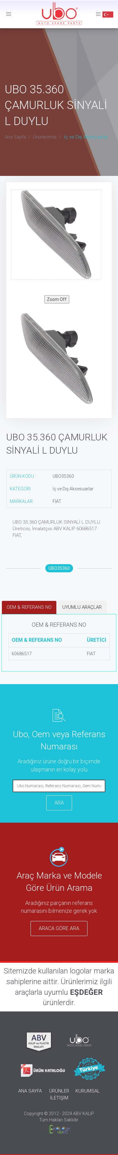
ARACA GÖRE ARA (59, 928)
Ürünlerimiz (45, 137)
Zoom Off (57, 299)
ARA (59, 803)
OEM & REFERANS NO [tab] (29, 607)
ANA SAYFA (30, 1091)
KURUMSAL (88, 1091)
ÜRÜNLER (59, 1091)
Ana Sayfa (15, 137)
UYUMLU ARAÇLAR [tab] (82, 607)
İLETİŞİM (59, 1098)
